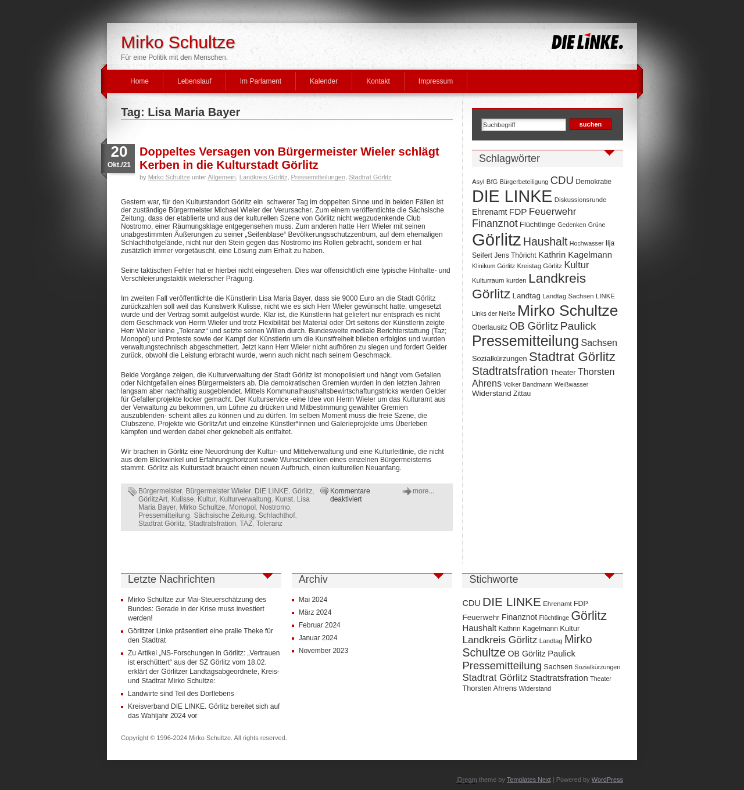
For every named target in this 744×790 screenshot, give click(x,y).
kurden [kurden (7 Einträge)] (516, 280)
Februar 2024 (320, 625)
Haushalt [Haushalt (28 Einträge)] (545, 241)
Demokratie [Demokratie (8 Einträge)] (593, 182)
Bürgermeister (160, 491)
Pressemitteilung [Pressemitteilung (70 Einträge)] (525, 341)
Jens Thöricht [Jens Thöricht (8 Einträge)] (515, 255)
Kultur (207, 499)
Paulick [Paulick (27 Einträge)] (578, 326)
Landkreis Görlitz (263, 177)
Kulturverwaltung (245, 499)
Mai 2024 (313, 600)
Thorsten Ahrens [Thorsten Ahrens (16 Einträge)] (489, 688)
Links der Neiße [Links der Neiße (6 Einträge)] (494, 313)
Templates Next (529, 779)
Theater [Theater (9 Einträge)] (563, 372)
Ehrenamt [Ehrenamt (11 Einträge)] (489, 212)
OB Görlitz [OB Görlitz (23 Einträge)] (533, 326)
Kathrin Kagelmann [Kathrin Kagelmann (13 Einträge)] (575, 254)
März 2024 (315, 612)
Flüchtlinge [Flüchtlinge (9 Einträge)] (538, 224)
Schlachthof (277, 515)
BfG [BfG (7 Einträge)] (492, 181)
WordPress (607, 779)
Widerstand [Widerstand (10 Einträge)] (492, 393)
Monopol (242, 507)
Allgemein (221, 177)
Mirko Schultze (178, 42)
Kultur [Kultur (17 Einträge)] (576, 264)
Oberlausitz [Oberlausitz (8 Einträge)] (489, 327)
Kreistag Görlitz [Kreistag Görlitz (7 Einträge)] (539, 265)
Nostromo (275, 507)
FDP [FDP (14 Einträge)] (518, 212)
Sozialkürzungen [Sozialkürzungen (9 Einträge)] (499, 358)
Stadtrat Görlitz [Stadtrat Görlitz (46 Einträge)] (572, 356)
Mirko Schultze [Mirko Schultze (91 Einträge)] (567, 310)
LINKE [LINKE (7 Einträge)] (605, 296)
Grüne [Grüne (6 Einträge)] (597, 224)
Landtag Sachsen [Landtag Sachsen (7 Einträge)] (567, 296)
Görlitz (302, 491)
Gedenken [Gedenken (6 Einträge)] (571, 224)
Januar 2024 (318, 638)
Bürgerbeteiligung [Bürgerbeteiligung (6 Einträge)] (524, 181)
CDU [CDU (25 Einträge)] (562, 180)
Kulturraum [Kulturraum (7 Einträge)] (488, 280)
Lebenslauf (194, 81)
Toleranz (269, 524)
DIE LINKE (271, 491)
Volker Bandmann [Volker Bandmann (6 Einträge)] (527, 384)
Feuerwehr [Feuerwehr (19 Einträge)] (553, 211)
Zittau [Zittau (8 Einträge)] (522, 393)
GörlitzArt (152, 499)
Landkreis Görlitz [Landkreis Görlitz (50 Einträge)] (499, 639)
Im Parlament (260, 81)
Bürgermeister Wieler (218, 491)
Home (139, 81)
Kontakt (378, 81)
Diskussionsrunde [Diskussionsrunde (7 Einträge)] (581, 199)
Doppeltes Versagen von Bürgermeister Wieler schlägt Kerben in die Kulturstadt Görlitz (289, 158)
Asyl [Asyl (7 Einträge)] (478, 181)
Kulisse (182, 499)
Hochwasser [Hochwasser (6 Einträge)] (587, 243)
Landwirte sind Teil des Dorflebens (181, 694)
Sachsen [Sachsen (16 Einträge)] (599, 342)
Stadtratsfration (212, 524)
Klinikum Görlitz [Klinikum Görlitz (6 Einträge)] (493, 265)
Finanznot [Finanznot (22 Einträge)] (495, 223)
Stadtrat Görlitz (370, 177)
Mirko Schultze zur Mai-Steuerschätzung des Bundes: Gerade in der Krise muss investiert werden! (197, 609)
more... (423, 491)
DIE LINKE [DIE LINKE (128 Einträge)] (512, 196)
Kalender (324, 81)
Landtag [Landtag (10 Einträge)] (527, 295)
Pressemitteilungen (318, 177)
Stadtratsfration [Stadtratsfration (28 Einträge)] (510, 371)
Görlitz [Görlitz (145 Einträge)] (496, 239)
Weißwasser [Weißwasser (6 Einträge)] (571, 384)
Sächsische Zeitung (224, 515)
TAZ (246, 524)
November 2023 (323, 651)
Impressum (436, 81)
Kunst (284, 499)
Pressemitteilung (164, 515)
